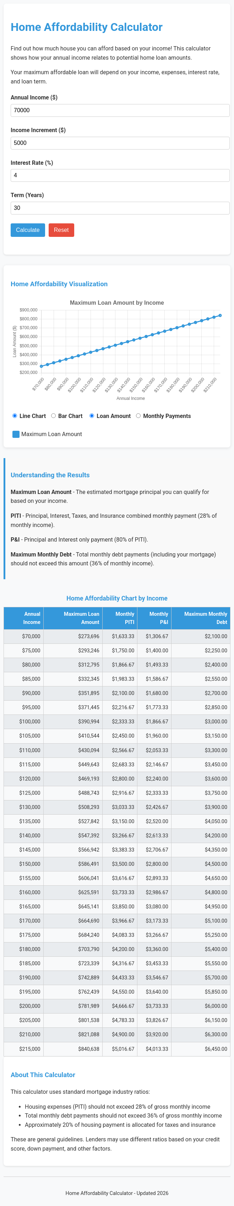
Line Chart (29, 416)
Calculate (28, 230)
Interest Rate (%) (32, 162)
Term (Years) (27, 195)
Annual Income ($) (34, 97)
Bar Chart (66, 416)
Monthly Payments (163, 416)
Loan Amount (110, 416)
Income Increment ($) (38, 130)
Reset (61, 230)
